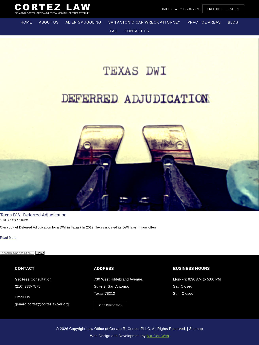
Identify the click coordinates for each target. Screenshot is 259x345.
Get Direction (111, 305)
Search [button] (40, 252)
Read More (8, 237)
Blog (233, 22)
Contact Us (137, 31)
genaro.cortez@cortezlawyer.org (42, 304)
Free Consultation (223, 9)
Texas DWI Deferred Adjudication (33, 214)
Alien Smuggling (83, 22)
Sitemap (196, 329)
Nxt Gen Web (158, 336)
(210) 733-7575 (181, 9)
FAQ (114, 31)
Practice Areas (204, 22)
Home (26, 22)
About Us (49, 22)
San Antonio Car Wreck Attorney (144, 22)
